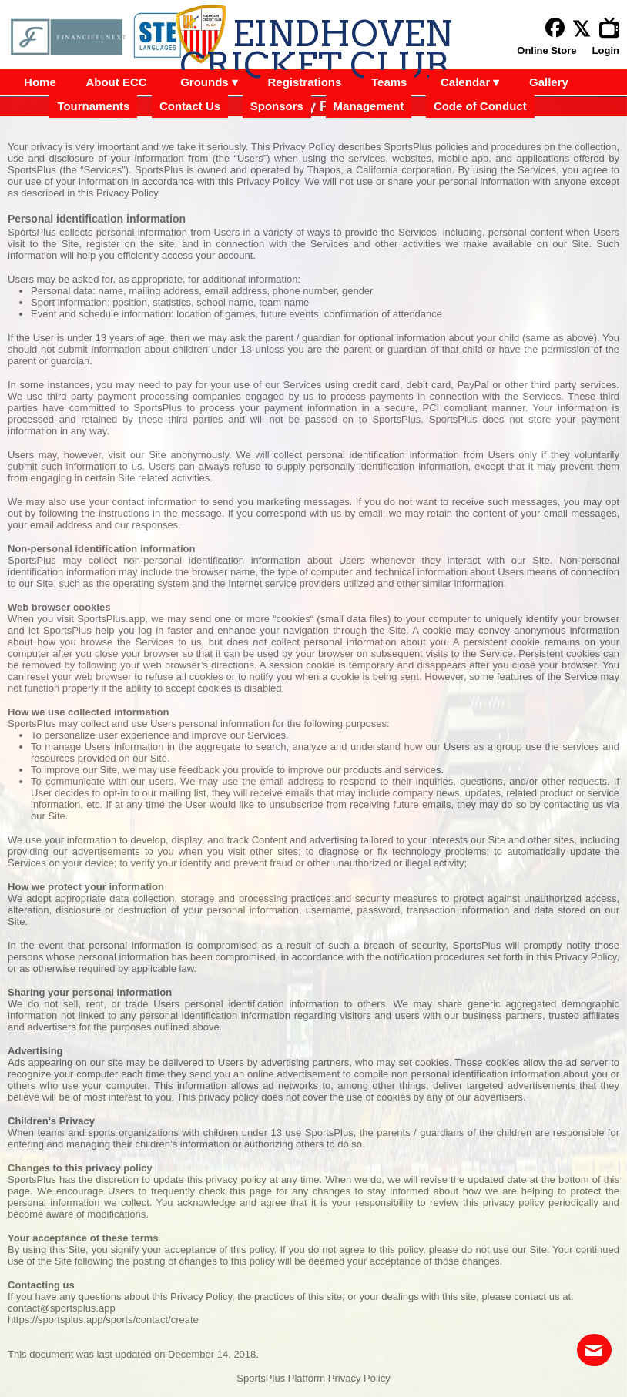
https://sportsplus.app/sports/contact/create (103, 1319)
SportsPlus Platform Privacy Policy (313, 1378)
